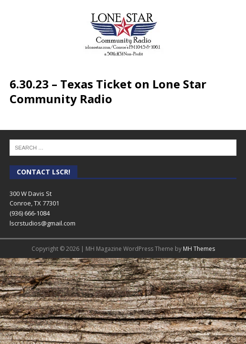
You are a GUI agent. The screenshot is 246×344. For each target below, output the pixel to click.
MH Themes (199, 249)
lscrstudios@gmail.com (42, 223)
